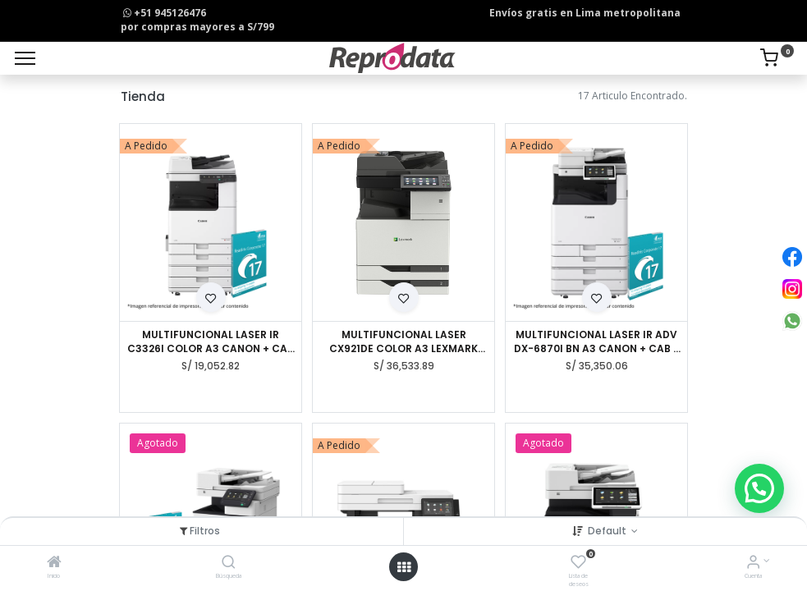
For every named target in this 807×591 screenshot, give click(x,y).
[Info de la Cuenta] (753, 563)
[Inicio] (54, 563)
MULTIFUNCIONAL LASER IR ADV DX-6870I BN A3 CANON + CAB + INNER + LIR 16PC (597, 342)
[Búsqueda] (228, 563)
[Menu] (25, 58)
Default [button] (608, 531)
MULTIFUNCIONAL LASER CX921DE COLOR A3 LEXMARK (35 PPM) (403, 342)
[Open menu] (403, 567)
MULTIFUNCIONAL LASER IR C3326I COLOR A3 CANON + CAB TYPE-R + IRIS (210, 342)
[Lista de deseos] (578, 563)
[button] (211, 297)
